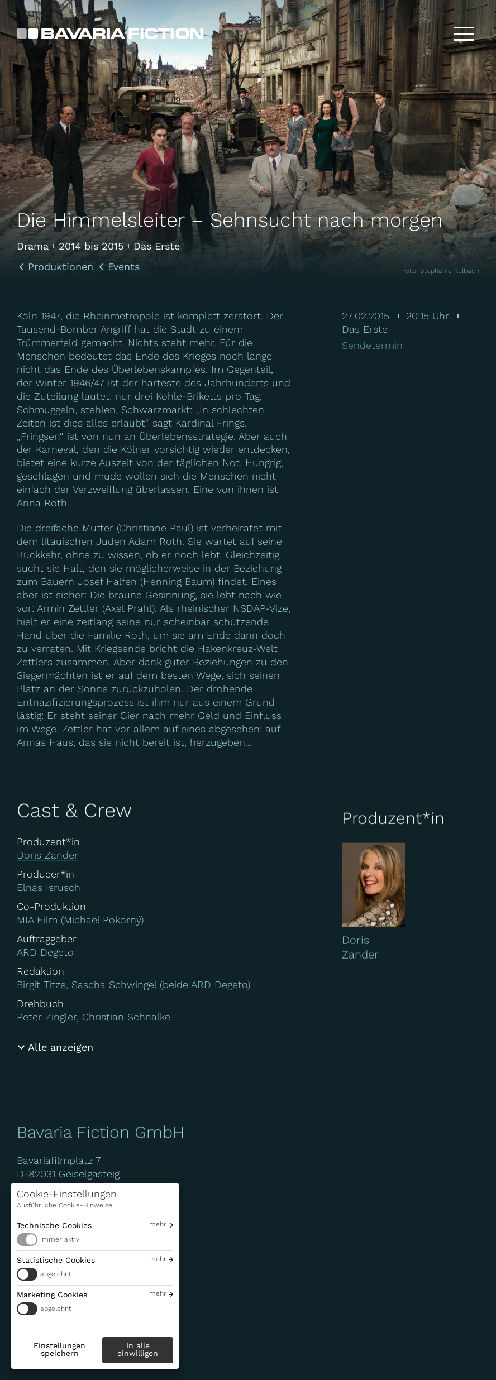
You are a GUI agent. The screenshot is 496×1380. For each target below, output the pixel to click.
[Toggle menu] (464, 33)
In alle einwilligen (137, 1349)
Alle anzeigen (60, 1047)
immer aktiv (59, 1239)
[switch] (95, 1239)
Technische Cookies (54, 1225)
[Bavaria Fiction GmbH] (110, 33)
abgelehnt (55, 1274)
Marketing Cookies (52, 1294)
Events (124, 266)
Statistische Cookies (56, 1260)
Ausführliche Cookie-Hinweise (64, 1205)
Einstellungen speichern (59, 1349)
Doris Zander (47, 855)
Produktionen (60, 266)
